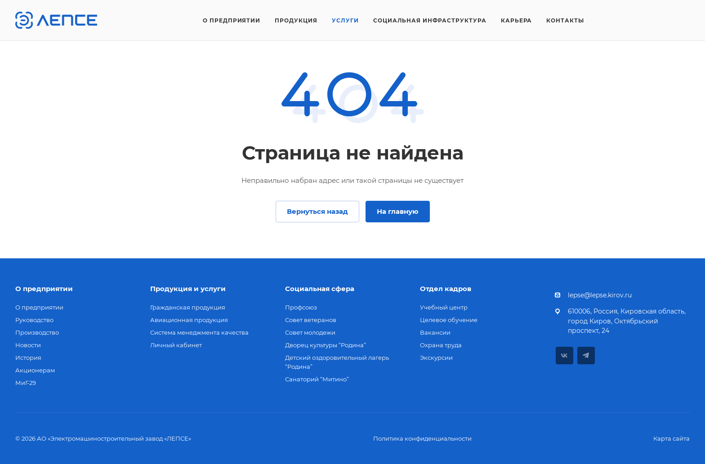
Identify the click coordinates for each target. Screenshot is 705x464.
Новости (28, 345)
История (28, 357)
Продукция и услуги (188, 288)
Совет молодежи (310, 332)
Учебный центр (444, 307)
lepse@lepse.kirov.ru (600, 295)
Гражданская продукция (187, 307)
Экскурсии (436, 357)
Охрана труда (441, 345)
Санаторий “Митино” (317, 379)
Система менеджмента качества (199, 332)
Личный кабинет (176, 345)
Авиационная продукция (189, 319)
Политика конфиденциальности (422, 438)
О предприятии (44, 288)
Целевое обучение (448, 319)
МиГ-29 (25, 382)
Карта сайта (671, 438)
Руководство (34, 319)
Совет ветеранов (310, 319)
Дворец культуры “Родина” (325, 345)
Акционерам (35, 370)
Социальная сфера (319, 288)
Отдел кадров (445, 288)
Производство (37, 332)
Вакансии (435, 332)
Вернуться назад (317, 211)
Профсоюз (301, 307)
